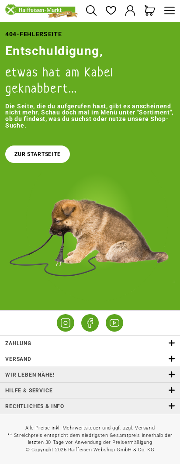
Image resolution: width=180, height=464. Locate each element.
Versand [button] (90, 359)
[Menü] (167, 11)
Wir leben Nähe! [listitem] (90, 375)
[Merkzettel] (111, 11)
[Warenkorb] (150, 11)
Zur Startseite (37, 154)
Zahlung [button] (90, 343)
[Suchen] (91, 11)
